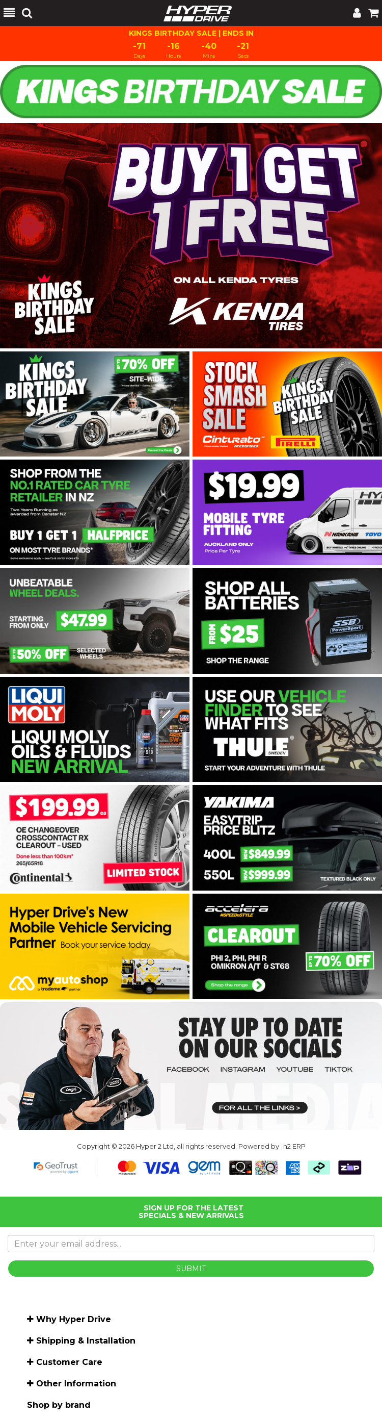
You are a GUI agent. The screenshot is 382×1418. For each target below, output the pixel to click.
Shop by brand (59, 1405)
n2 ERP (294, 1146)
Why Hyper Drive (73, 1319)
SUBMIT (191, 1268)
